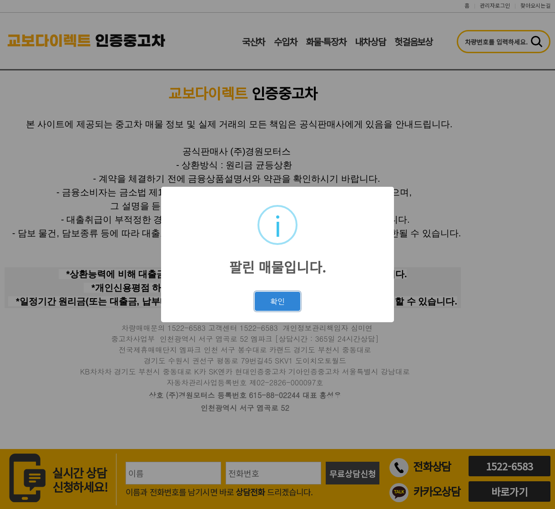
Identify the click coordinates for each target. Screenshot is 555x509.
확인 (277, 301)
